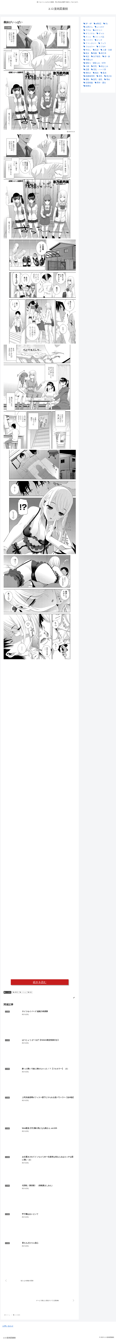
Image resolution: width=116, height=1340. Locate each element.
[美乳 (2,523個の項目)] (99, 76)
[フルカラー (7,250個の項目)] (89, 46)
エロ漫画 (7, 992)
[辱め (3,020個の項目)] (106, 79)
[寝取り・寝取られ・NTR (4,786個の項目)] (94, 63)
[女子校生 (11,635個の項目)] (95, 56)
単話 (30, 992)
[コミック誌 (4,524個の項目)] (98, 36)
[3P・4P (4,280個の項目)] (87, 23)
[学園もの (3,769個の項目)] (88, 59)
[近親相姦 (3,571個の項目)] (88, 82)
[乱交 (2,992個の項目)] (95, 49)
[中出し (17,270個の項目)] (87, 49)
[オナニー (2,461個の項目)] (97, 30)
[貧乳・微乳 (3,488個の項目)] (96, 79)
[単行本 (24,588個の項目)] (102, 53)
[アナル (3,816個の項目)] (87, 30)
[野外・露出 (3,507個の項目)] (100, 82)
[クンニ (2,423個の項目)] (87, 36)
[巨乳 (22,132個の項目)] (93, 66)
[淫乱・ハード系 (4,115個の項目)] (98, 69)
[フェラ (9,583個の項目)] (101, 43)
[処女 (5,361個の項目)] (86, 53)
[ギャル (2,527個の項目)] (100, 33)
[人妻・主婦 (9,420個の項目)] (106, 49)
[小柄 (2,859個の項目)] (86, 66)
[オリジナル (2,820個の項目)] (89, 33)
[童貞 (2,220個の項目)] (103, 72)
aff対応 (15, 992)
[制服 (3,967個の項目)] (93, 53)
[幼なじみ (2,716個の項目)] (103, 66)
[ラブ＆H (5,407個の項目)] (100, 46)
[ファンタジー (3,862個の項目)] (89, 43)
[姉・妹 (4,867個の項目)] (105, 56)
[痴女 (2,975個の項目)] (95, 72)
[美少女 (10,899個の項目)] (107, 76)
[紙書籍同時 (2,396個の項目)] (89, 76)
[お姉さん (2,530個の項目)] (88, 26)
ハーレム (23, 992)
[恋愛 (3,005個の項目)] (86, 69)
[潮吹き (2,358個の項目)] (87, 72)
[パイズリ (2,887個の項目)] (88, 40)
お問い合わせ (7, 1326)
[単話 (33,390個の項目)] (86, 56)
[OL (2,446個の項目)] (105, 23)
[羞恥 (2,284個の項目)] (86, 79)
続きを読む (39, 982)
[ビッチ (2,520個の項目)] (98, 40)
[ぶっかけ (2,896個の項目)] (99, 26)
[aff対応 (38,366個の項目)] (97, 23)
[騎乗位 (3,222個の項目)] (87, 86)
